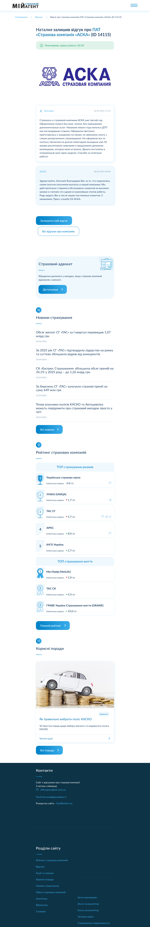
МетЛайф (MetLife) (58, 569)
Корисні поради (45, 877)
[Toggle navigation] (134, 5)
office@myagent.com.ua (53, 787)
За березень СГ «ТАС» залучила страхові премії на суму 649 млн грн (71, 386)
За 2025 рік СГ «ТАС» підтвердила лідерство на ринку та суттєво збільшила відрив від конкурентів (74, 350)
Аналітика (41, 896)
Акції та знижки (45, 871)
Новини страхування (47, 884)
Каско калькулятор (88, 908)
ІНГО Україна (54, 542)
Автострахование (87, 895)
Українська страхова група (63, 475)
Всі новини (47, 427)
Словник (41, 909)
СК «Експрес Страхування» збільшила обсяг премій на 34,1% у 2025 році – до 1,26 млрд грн (75, 368)
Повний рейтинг (50, 623)
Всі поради (47, 748)
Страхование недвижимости (94, 921)
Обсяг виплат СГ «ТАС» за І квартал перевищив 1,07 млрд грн (73, 332)
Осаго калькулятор (88, 902)
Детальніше (50, 287)
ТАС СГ (51, 509)
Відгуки (40, 864)
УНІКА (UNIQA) (56, 492)
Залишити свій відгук (54, 220)
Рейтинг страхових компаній (52, 858)
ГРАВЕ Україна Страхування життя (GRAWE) (74, 603)
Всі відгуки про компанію (59, 229)
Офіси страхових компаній (50, 890)
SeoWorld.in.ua (64, 801)
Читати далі (46, 736)
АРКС (50, 526)
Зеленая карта (86, 914)
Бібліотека (42, 903)
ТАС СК (51, 586)
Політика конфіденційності (51, 795)
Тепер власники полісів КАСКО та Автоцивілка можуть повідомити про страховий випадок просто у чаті (74, 406)
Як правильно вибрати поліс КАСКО (65, 717)
